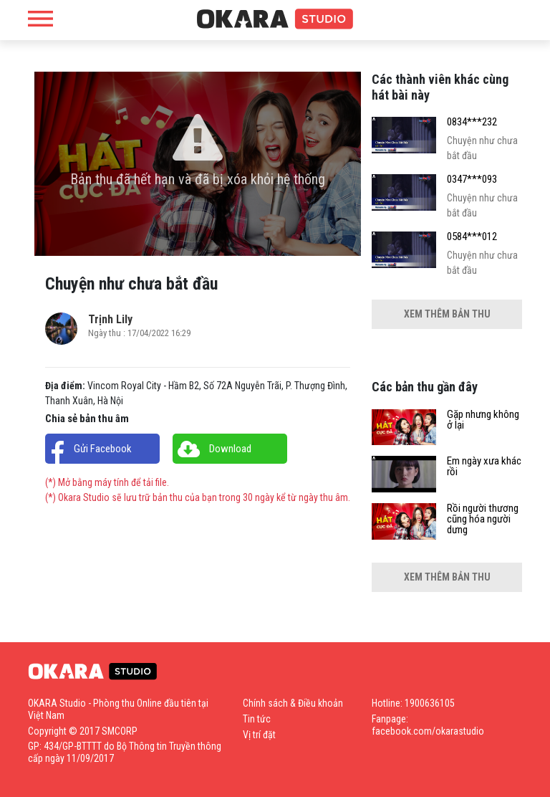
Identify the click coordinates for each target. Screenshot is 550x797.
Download (230, 448)
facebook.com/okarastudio (428, 731)
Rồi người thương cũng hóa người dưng (482, 519)
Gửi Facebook (103, 448)
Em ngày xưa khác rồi (484, 466)
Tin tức (257, 719)
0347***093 (472, 179)
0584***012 (472, 237)
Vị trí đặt (259, 734)
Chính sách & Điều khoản (293, 703)
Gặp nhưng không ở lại (483, 420)
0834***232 (472, 122)
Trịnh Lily (110, 319)
